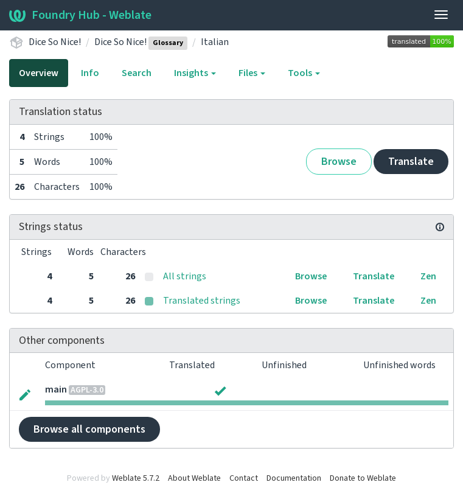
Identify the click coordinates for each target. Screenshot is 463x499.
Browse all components (89, 429)
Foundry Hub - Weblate (80, 15)
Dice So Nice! (55, 42)
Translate (411, 161)
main (56, 389)
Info (90, 73)
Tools (304, 73)
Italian (215, 42)
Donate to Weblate (363, 478)
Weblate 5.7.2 (135, 478)
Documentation (293, 478)
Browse (339, 161)
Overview (38, 73)
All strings (184, 276)
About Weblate (194, 478)
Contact (243, 478)
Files (251, 73)
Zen (428, 276)
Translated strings (201, 300)
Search (136, 73)
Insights (195, 73)
